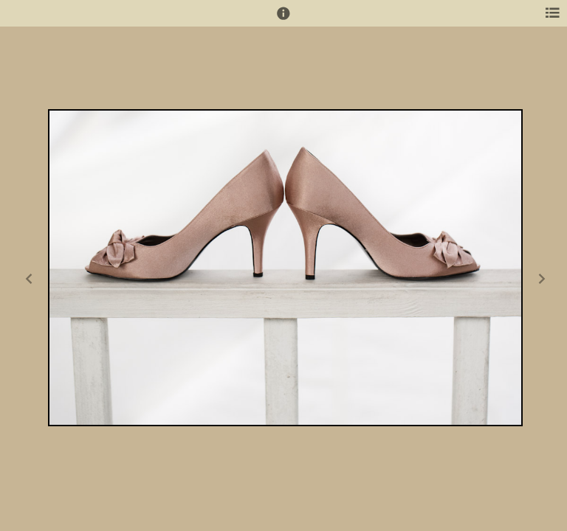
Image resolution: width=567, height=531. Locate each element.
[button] (283, 20)
